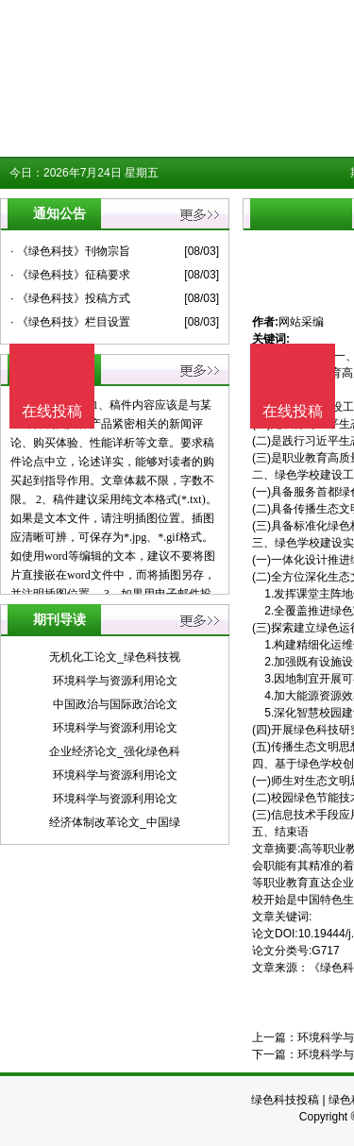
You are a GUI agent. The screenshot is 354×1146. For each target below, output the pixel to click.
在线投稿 (292, 411)
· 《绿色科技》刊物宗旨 (70, 251)
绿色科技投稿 (285, 1099)
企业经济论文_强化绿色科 (114, 751)
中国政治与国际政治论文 (115, 704)
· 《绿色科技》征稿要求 (70, 274)
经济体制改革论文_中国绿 (114, 822)
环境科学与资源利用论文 (115, 680)
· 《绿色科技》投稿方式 (70, 298)
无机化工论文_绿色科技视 (114, 657)
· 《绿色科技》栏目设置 (70, 322)
